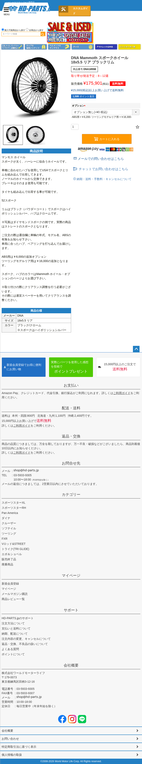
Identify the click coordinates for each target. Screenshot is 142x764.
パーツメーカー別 (130, 46)
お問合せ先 (71, 463)
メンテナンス (12, 46)
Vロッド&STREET (14, 543)
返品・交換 (71, 436)
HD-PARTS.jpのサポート (18, 618)
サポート (71, 610)
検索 (43, 34)
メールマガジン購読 (15, 594)
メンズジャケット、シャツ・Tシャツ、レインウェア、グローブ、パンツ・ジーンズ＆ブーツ (36, 46)
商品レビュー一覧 (13, 599)
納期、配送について (15, 633)
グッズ (83, 46)
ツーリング (9, 533)
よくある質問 (10, 649)
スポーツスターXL (13, 502)
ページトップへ (136, 349)
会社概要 (71, 665)
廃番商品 (7, 564)
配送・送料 (71, 408)
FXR (4, 538)
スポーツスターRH (14, 507)
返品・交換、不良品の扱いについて (25, 644)
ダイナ (6, 518)
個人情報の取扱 (12, 754)
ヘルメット (59, 46)
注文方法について (13, 623)
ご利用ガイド (121, 393)
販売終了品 (9, 559)
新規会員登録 (10, 583)
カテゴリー (71, 495)
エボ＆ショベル (12, 554)
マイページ (71, 575)
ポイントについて (13, 654)
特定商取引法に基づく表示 (19, 746)
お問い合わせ (10, 738)
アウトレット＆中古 (106, 46)
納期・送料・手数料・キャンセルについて (104, 179)
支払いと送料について (16, 628)
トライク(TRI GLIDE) (15, 549)
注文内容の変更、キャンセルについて (26, 638)
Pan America (10, 513)
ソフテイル (9, 528)
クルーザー (9, 523)
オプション (79, 105)
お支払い (71, 385)
